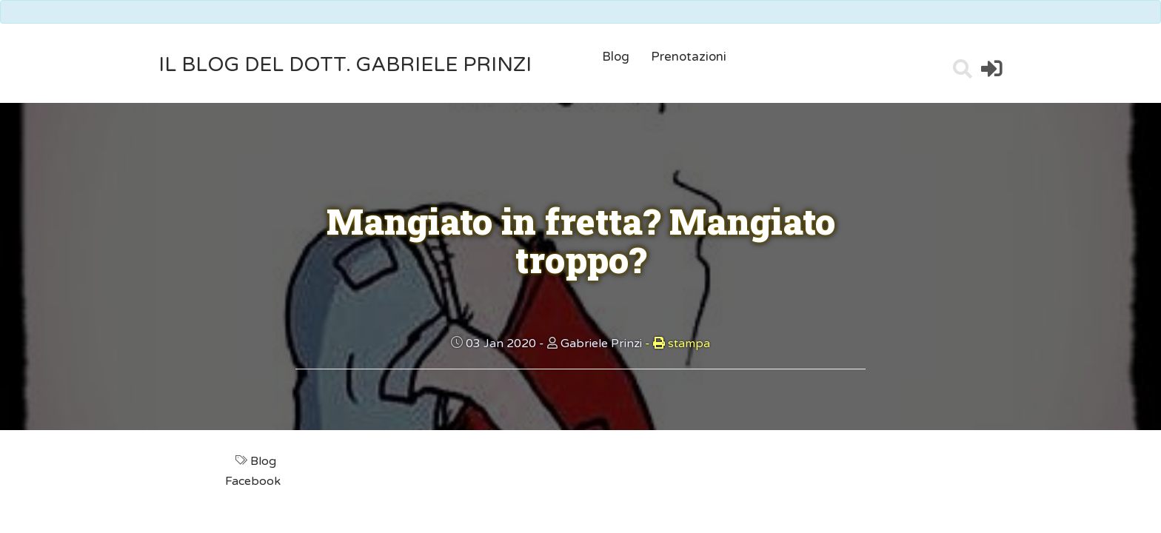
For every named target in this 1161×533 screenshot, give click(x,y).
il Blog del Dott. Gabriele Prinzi (345, 65)
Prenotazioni (688, 56)
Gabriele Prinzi (601, 343)
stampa (677, 343)
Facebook (254, 481)
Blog (615, 56)
